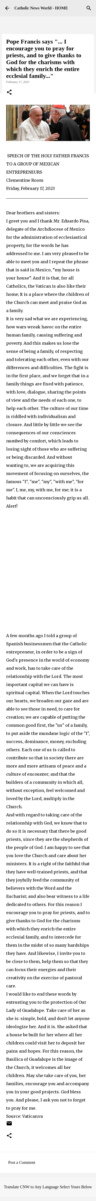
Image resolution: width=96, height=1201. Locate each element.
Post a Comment (21, 1162)
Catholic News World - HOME (41, 8)
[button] (9, 92)
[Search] (89, 8)
